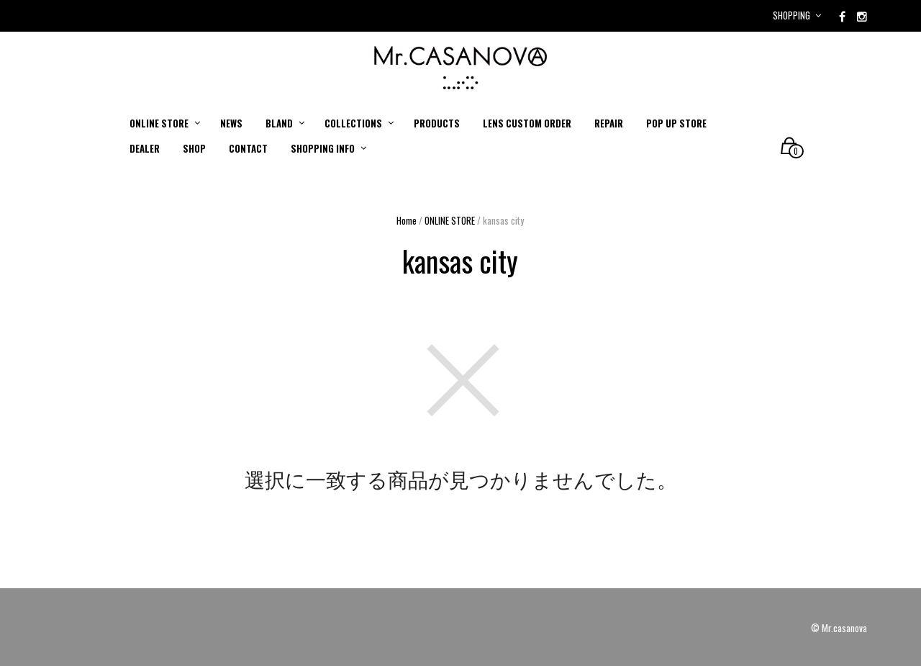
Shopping (791, 15)
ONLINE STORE (450, 220)
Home (406, 220)
